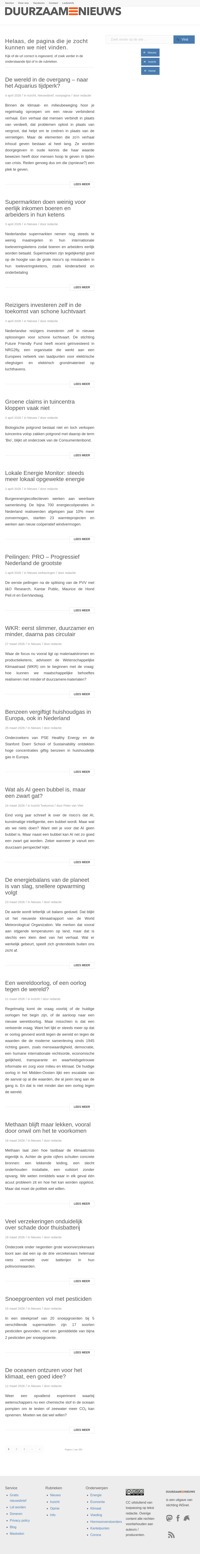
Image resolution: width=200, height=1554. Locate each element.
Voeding (96, 1515)
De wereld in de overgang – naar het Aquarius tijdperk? (46, 82)
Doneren (16, 1513)
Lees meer (82, 184)
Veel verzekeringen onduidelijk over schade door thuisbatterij (43, 1224)
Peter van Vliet (73, 805)
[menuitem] (10, 3)
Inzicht (31, 95)
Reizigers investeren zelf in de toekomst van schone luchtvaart (45, 308)
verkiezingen (46, 572)
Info (53, 1515)
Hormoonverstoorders (106, 1521)
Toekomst (47, 805)
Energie (96, 1495)
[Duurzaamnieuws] (63, 15)
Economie (97, 1502)
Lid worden (18, 1507)
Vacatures (39, 3)
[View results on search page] (184, 39)
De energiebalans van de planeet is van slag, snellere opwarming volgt (47, 886)
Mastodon (17, 1533)
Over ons (23, 3)
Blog (13, 1527)
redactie (85, 95)
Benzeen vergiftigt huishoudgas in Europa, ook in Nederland (48, 715)
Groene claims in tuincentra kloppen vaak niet (40, 404)
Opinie (54, 1508)
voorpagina (62, 95)
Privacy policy (20, 1520)
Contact (53, 3)
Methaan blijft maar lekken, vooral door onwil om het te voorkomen (48, 1127)
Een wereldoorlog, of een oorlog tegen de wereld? (45, 986)
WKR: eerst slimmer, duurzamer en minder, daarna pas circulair (49, 631)
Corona (95, 1535)
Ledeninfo (68, 3)
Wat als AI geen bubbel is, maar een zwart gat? (45, 792)
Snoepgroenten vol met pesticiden (48, 1299)
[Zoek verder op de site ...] (150, 39)
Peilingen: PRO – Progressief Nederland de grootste (42, 560)
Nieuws (32, 224)
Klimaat (95, 1508)
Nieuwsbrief (46, 95)
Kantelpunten (99, 1528)
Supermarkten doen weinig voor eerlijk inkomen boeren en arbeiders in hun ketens (45, 208)
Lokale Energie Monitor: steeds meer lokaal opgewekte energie (45, 476)
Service (9, 3)
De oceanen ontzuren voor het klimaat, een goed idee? (43, 1373)
